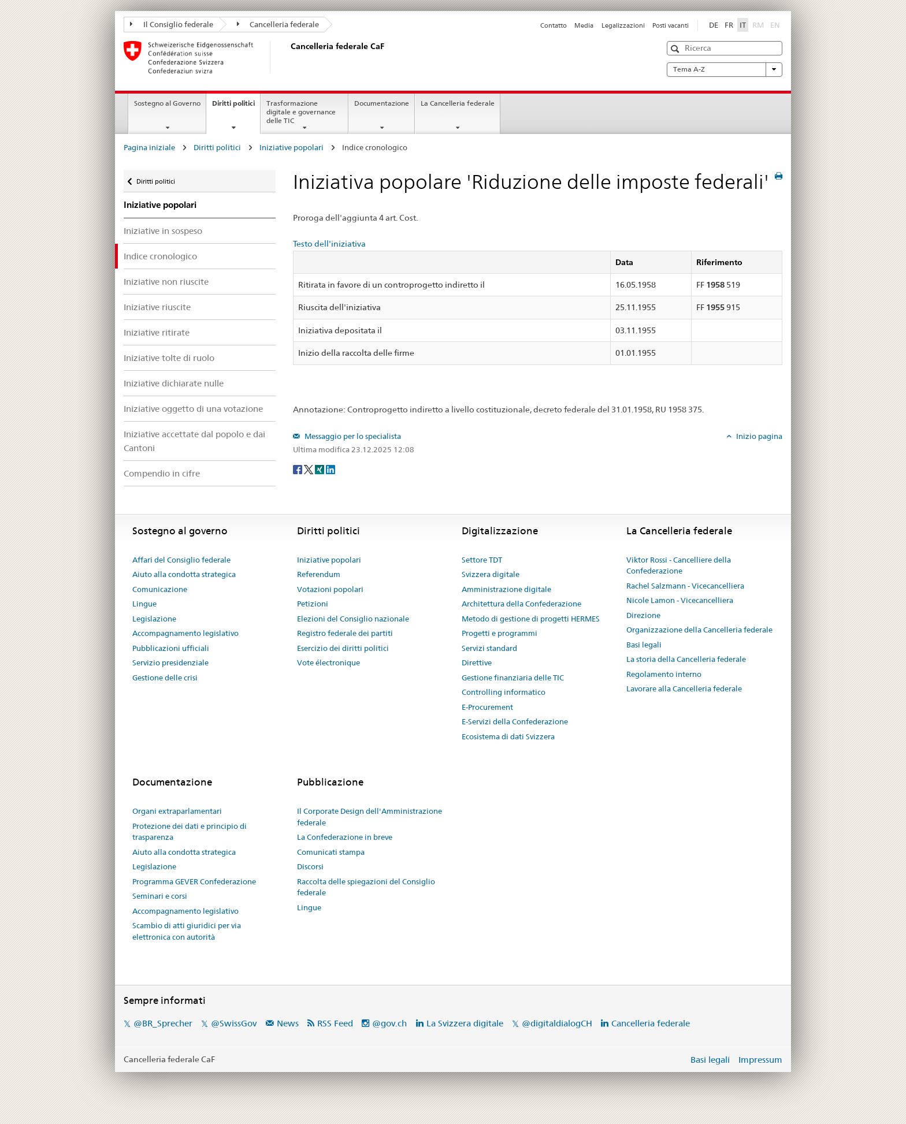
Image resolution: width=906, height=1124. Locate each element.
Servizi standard (489, 648)
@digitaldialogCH (557, 1023)
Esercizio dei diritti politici (343, 648)
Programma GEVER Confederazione (194, 881)
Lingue (144, 603)
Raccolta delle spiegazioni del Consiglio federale (366, 887)
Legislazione (154, 618)
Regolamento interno (663, 674)
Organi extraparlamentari (177, 811)
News (288, 1023)
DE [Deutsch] (713, 24)
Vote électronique (328, 662)
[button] (676, 49)
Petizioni (312, 603)
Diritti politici (236, 107)
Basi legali (644, 644)
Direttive (477, 662)
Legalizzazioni (623, 25)
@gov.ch (389, 1023)
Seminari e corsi (159, 895)
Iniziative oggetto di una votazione (193, 408)
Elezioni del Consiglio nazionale (353, 618)
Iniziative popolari (291, 147)
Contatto (553, 25)
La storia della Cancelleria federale (686, 659)
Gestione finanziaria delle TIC (513, 677)
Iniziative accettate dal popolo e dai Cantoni (194, 441)
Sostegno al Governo (167, 103)
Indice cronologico (160, 256)
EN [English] (775, 24)
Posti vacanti (670, 25)
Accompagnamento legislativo (185, 633)
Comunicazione (159, 589)
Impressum (760, 1059)
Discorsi (310, 866)
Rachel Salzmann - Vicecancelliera (685, 585)
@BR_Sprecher (162, 1023)
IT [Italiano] (743, 24)
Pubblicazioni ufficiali (170, 648)
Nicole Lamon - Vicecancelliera (679, 600)
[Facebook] (298, 468)
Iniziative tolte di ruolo (169, 357)
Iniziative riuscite (157, 307)
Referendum (318, 574)
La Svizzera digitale (464, 1023)
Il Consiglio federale (171, 24)
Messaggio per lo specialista (352, 436)
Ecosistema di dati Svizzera (508, 736)
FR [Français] (729, 24)
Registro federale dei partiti (345, 633)
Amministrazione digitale (506, 589)
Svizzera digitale (490, 574)
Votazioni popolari (330, 589)
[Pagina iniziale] (288, 57)
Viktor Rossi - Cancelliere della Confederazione (678, 565)
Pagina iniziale (149, 147)
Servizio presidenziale (170, 662)
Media (583, 25)
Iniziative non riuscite (166, 281)
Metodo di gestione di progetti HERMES (531, 618)
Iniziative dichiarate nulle (174, 383)
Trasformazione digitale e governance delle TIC (301, 112)
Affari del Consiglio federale (181, 559)
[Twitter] (309, 468)
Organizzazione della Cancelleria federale (699, 629)
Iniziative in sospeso (163, 230)
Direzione (643, 615)
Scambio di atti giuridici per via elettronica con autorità (186, 931)
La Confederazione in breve (344, 837)
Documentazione (381, 103)
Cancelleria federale (278, 24)
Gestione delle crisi (165, 677)
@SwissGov (234, 1023)
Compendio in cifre (162, 473)
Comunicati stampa (331, 852)
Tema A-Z (724, 69)
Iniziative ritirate (157, 332)
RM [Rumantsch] (758, 24)
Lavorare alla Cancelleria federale (684, 688)
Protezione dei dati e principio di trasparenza (189, 831)
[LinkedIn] (330, 468)
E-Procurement (487, 707)
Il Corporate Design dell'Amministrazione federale (369, 816)
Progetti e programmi (499, 633)
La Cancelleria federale (458, 103)
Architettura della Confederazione (521, 603)
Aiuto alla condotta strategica (184, 574)
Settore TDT (482, 559)
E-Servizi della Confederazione (515, 721)
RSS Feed (335, 1023)
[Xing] (320, 468)
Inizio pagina (758, 436)
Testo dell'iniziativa (329, 243)
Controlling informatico (503, 692)
